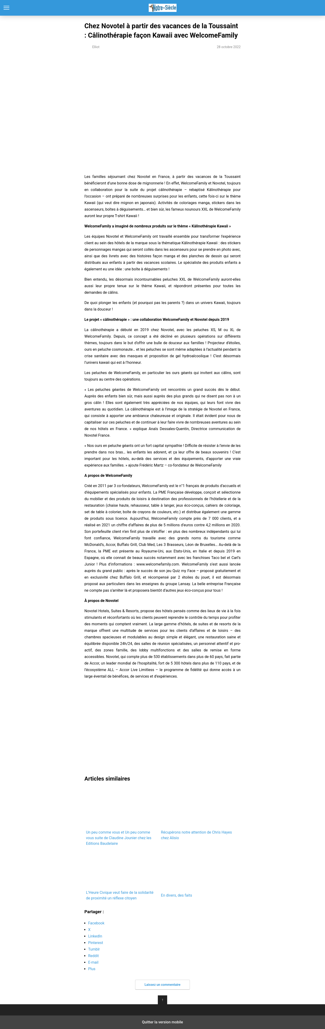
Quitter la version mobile (162, 1022)
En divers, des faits (197, 874)
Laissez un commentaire (162, 985)
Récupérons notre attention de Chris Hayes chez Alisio (197, 813)
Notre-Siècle (162, 8)
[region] (162, 93)
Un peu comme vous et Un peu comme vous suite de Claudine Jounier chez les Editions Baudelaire (122, 816)
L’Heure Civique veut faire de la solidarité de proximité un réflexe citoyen (122, 875)
